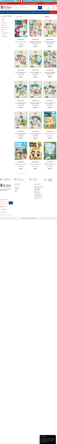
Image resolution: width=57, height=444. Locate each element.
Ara (40, 7)
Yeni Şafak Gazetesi (4, 32)
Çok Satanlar (3, 34)
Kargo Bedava (3, 25)
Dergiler (2, 31)
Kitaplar (2, 20)
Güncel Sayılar (53, 12)
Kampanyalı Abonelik (4, 27)
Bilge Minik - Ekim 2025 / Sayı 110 (21, 164)
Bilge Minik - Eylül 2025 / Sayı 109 (35, 164)
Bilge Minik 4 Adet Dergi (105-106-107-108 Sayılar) (35, 73)
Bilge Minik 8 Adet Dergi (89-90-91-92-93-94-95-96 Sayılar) (50, 73)
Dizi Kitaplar (3, 29)
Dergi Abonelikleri (4, 36)
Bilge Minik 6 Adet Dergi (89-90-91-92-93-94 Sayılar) (50, 42)
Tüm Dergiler (33, 12)
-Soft (22, 218)
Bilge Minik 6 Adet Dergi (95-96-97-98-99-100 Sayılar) (21, 103)
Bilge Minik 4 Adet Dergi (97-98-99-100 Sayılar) (50, 103)
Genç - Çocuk (9, 12)
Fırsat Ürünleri (3, 22)
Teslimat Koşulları (37, 188)
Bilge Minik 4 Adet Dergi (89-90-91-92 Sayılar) (35, 134)
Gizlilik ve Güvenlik (37, 195)
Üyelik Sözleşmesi (37, 189)
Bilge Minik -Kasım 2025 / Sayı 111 (50, 134)
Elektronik (46, 12)
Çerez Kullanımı (36, 198)
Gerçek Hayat (21, 12)
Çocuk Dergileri (17, 188)
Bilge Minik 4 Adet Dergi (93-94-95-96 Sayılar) (21, 134)
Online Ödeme (36, 191)
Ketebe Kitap (3, 12)
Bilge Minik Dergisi (21, 39)
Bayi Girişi (54, 3)
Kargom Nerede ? (4, 3)
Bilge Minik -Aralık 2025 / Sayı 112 (21, 42)
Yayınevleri (3, 18)
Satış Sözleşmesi (37, 192)
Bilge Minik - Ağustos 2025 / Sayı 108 (50, 164)
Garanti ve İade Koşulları (38, 194)
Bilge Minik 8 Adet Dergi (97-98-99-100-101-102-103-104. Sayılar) (35, 42)
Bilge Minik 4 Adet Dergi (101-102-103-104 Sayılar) (21, 73)
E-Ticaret (25, 218)
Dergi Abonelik (40, 12)
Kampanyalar (46, 3)
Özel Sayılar (27, 12)
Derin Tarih (15, 12)
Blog (3, 212)
